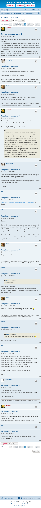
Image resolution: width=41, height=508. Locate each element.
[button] (10, 24)
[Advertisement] (20, 474)
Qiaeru (28, 504)
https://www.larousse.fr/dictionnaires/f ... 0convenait (18, 202)
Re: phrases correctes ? (11, 34)
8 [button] (22, 24)
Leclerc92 (8, 27)
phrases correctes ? (10, 17)
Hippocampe (8, 379)
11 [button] (31, 24)
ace (2, 191)
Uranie (7, 86)
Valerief (3, 209)
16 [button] (36, 24)
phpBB (15, 502)
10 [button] (28, 24)
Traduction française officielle (18, 504)
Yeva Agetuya (9, 60)
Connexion (10, 6)
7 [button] (20, 24)
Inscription (20, 6)
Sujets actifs (30, 6)
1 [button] (16, 24)
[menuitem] (6, 10)
